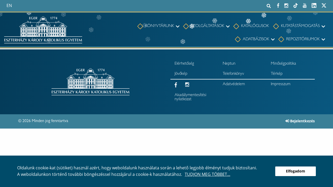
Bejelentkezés (300, 120)
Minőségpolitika (283, 64)
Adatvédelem (234, 84)
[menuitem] (155, 26)
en (9, 5)
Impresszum (280, 84)
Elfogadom (295, 171)
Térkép (277, 74)
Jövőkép (181, 74)
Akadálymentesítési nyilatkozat (190, 97)
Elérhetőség (184, 64)
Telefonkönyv (233, 74)
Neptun (229, 64)
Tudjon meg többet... (207, 174)
